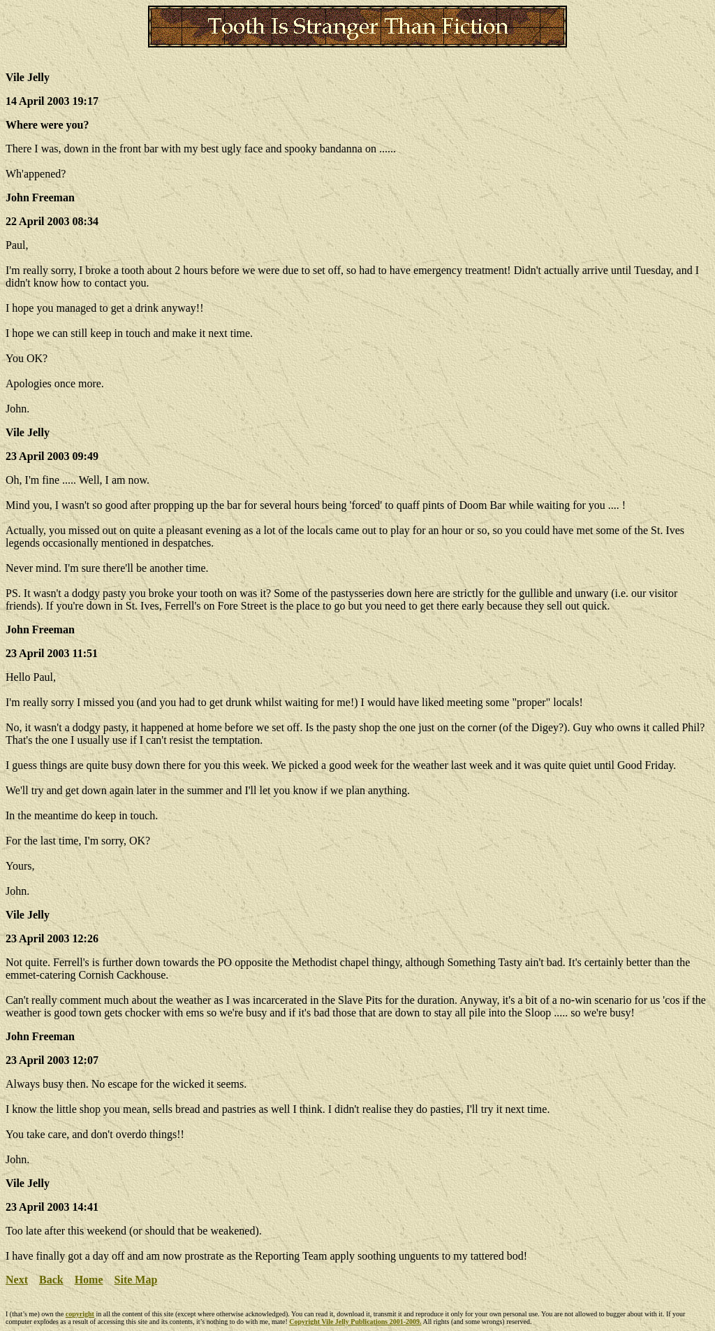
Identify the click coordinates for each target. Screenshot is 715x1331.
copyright (80, 1314)
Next (17, 1280)
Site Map (136, 1280)
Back (51, 1280)
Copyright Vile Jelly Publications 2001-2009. (355, 1321)
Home (89, 1280)
